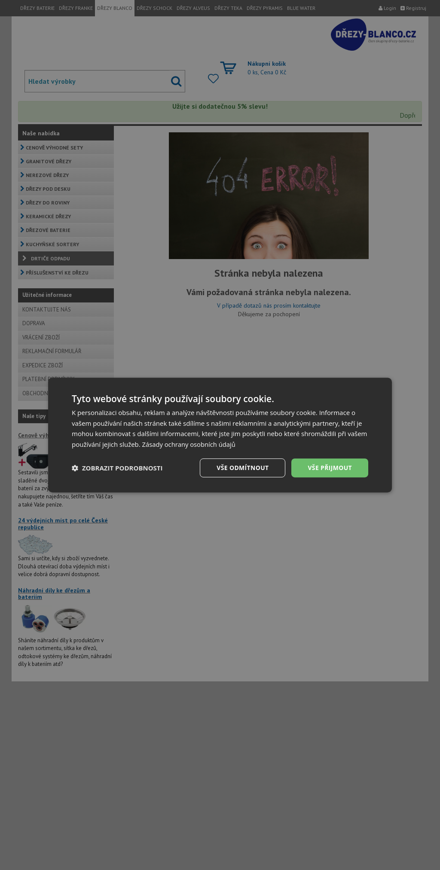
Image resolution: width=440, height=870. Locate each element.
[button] (117, 468)
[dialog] (220, 434)
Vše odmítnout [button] (242, 468)
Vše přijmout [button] (330, 468)
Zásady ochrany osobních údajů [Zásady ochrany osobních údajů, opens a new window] (189, 444)
